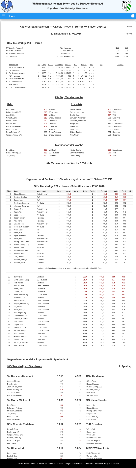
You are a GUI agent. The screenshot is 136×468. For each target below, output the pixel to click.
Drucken (129, 27)
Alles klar (115, 463)
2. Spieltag (128, 34)
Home (11, 16)
